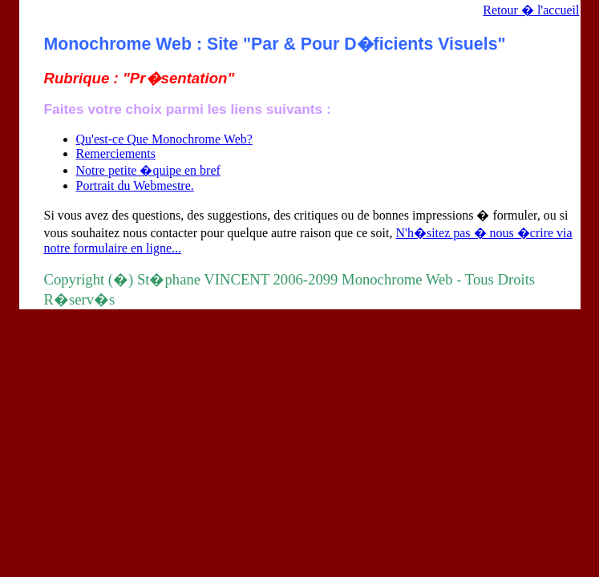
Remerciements (116, 153)
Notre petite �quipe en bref (148, 170)
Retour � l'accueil (531, 10)
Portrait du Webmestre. (135, 185)
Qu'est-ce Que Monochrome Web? (164, 139)
